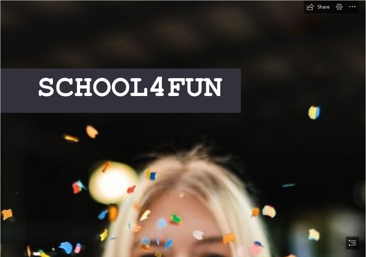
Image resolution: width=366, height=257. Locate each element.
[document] (183, 128)
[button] (318, 6)
